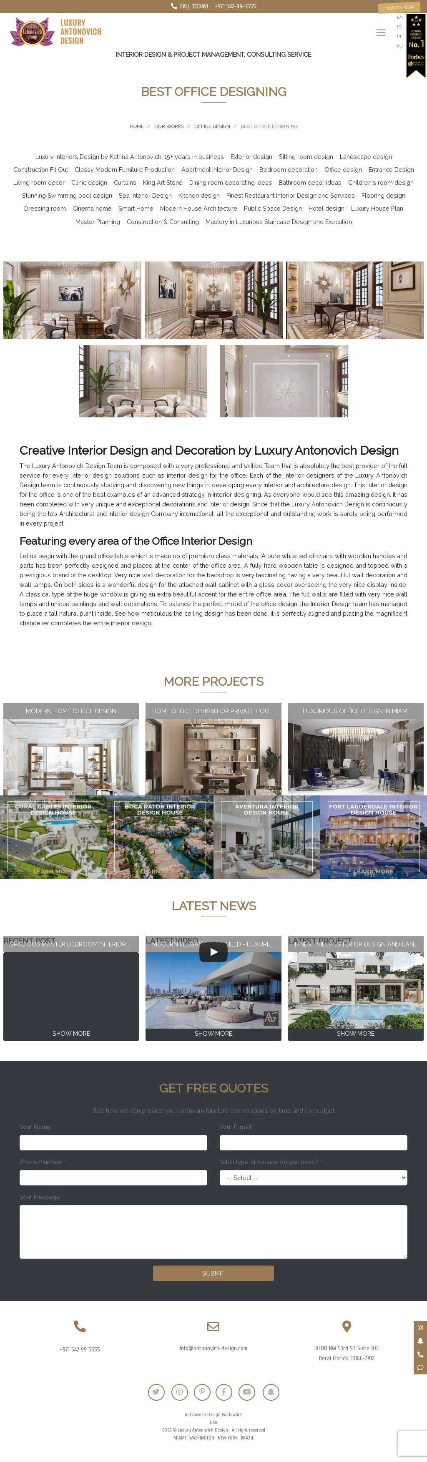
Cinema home (92, 208)
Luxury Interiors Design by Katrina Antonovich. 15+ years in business (129, 156)
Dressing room (45, 208)
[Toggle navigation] (381, 33)
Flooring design (383, 195)
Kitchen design (199, 195)
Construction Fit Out (40, 169)
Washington (201, 1438)
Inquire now (399, 7)
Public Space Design (273, 208)
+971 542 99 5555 (80, 1349)
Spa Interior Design (145, 195)
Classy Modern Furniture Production (125, 169)
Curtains (125, 182)
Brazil (247, 1438)
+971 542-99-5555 (235, 6)
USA (213, 1422)
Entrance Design (391, 169)
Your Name (37, 1126)
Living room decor (39, 182)
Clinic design (89, 182)
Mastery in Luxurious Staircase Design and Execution (279, 221)
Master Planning (97, 221)
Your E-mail (237, 1126)
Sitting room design (306, 156)
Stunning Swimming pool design (67, 195)
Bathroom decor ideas (310, 182)
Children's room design (381, 182)
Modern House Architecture (198, 208)
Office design (343, 169)
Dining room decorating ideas (230, 182)
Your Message (42, 1196)
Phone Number (43, 1161)
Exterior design (251, 156)
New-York (228, 1438)
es (399, 27)
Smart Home (135, 208)
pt (399, 36)
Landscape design (366, 156)
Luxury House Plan (377, 208)
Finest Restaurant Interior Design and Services (290, 195)
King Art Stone (163, 182)
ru (400, 46)
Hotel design (326, 208)
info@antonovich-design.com (213, 1348)
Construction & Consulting (163, 221)
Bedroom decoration (288, 169)
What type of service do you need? (271, 1161)
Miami (179, 1438)
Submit (213, 1273)
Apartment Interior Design (217, 169)
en (400, 17)
